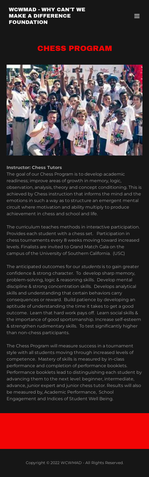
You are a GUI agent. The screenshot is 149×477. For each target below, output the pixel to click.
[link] (54, 22)
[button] (136, 15)
